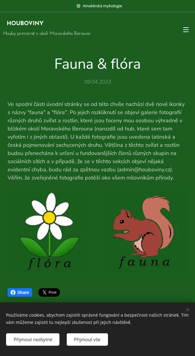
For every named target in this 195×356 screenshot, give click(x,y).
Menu (186, 29)
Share (20, 292)
